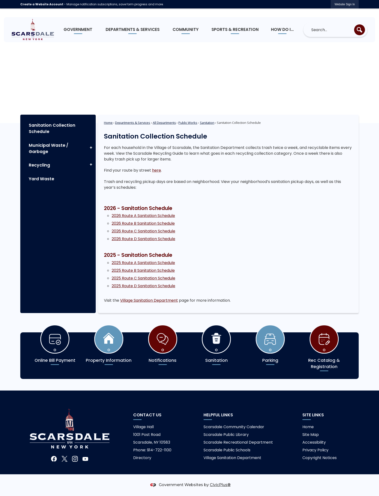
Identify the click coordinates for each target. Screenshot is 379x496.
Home (108, 122)
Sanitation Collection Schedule (52, 128)
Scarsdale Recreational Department (238, 442)
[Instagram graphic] (75, 459)
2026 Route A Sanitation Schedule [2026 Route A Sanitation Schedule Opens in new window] (143, 215)
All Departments (164, 122)
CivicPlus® (220, 484)
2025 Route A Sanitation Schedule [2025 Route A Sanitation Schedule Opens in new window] (143, 262)
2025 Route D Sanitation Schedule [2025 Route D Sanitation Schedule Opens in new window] (143, 286)
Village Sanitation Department (149, 300)
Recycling (39, 165)
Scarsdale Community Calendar (234, 427)
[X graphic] (64, 459)
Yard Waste (41, 179)
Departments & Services (132, 122)
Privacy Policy (315, 450)
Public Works (187, 122)
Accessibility (314, 442)
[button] (359, 29)
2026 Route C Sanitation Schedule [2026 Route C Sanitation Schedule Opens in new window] (143, 231)
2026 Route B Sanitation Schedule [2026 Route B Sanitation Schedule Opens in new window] (143, 223)
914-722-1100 (159, 450)
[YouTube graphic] (85, 459)
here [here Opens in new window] (156, 170)
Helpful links (218, 415)
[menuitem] (78, 30)
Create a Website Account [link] (41, 4)
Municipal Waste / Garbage (48, 148)
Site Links (313, 415)
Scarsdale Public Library (226, 434)
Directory (142, 458)
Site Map (310, 434)
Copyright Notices (319, 458)
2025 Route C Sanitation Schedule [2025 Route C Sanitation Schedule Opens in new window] (143, 278)
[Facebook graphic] (54, 459)
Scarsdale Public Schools (227, 450)
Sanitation (207, 122)
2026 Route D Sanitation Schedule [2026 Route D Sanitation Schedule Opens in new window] (143, 239)
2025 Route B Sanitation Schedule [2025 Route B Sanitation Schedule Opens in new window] (143, 270)
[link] (345, 4)
